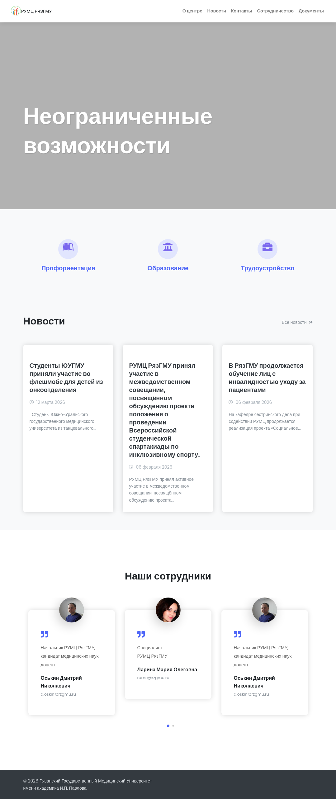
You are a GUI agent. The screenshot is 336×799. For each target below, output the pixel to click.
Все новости (297, 322)
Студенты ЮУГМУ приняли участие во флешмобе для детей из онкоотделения (66, 377)
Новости (216, 11)
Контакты (241, 11)
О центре (192, 11)
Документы (311, 11)
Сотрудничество (275, 11)
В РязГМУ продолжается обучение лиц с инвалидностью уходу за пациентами (267, 377)
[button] (168, 726)
